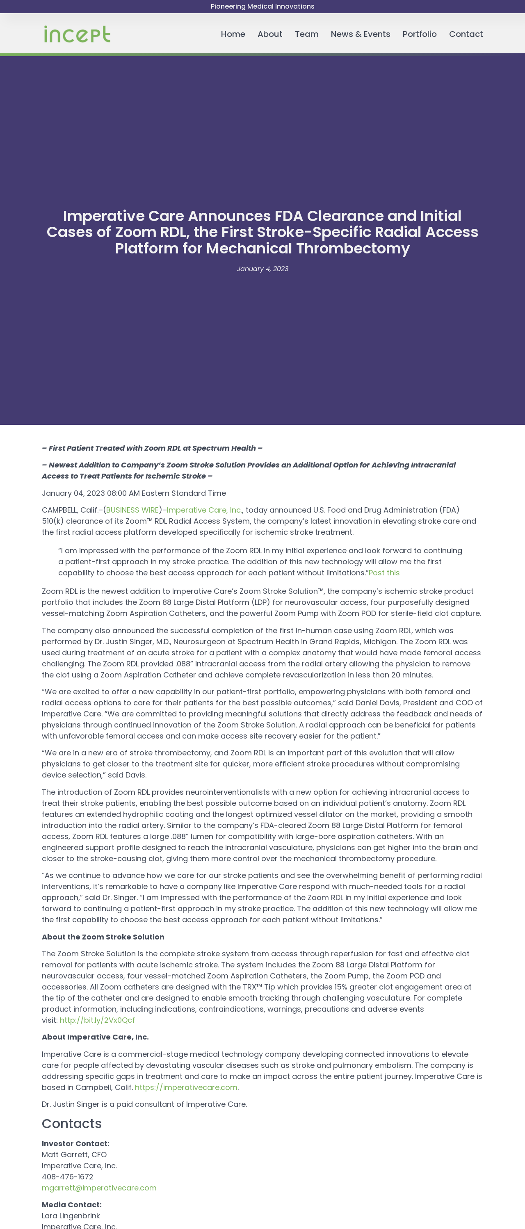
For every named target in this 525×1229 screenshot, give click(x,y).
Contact (466, 34)
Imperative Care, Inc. (204, 510)
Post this (384, 573)
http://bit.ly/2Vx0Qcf (97, 1020)
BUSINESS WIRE (132, 510)
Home (233, 34)
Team (307, 34)
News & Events (360, 34)
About (270, 34)
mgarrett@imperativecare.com (99, 1188)
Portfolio (420, 34)
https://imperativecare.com (186, 1087)
